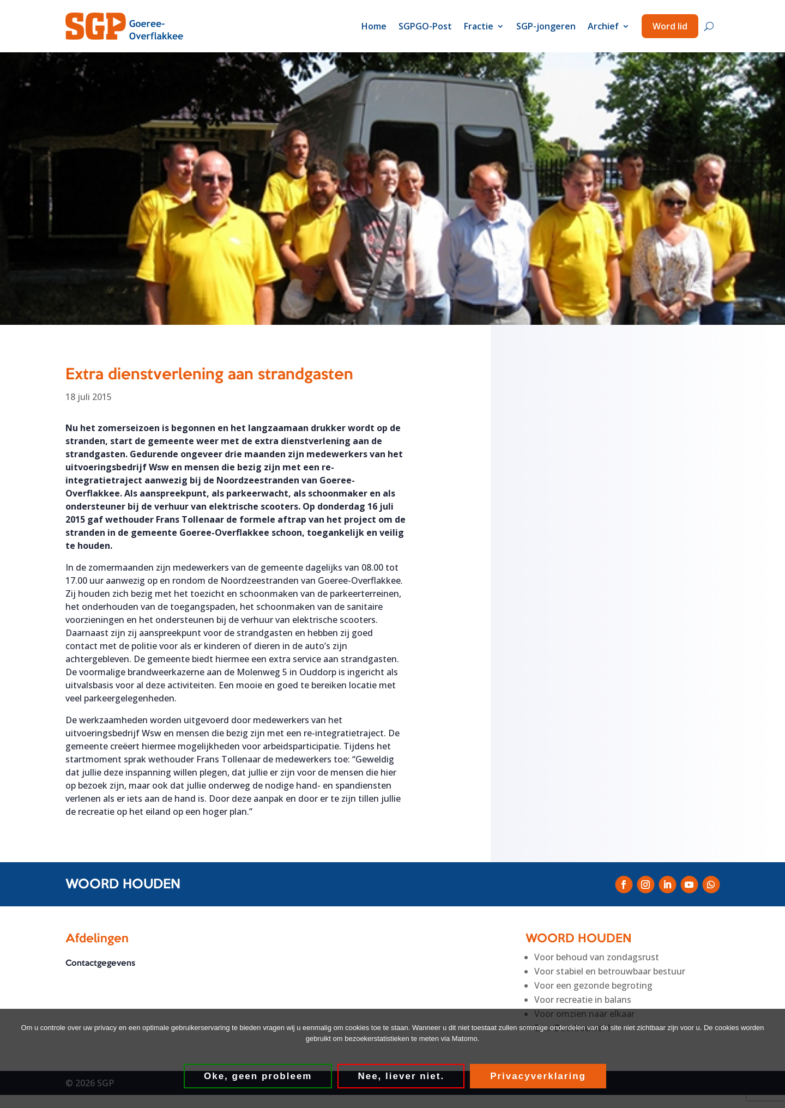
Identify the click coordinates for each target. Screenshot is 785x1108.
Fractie (478, 26)
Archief (603, 26)
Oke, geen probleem (258, 1076)
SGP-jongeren (546, 26)
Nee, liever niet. (401, 1076)
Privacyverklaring (539, 1076)
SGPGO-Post (425, 26)
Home (374, 26)
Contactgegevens (100, 964)
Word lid (670, 26)
